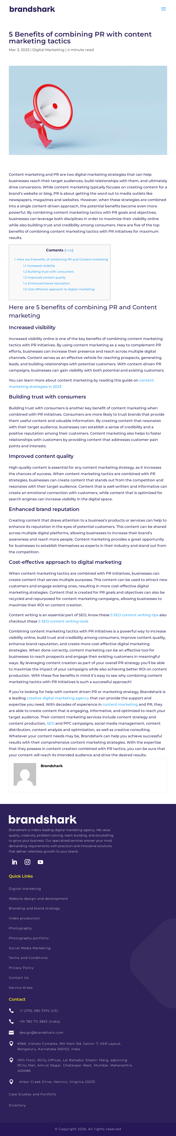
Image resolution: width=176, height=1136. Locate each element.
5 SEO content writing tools (63, 621)
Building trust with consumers (48, 271)
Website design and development (38, 899)
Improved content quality (44, 277)
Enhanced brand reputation (46, 283)
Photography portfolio (29, 938)
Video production (24, 918)
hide (69, 250)
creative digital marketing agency (58, 698)
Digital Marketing (48, 50)
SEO (50, 723)
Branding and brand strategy (34, 908)
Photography (20, 928)
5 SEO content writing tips (134, 615)
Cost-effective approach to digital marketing (58, 289)
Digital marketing (25, 889)
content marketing (120, 704)
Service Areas (21, 988)
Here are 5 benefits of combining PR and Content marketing (61, 259)
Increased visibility (39, 265)
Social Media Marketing (30, 948)
